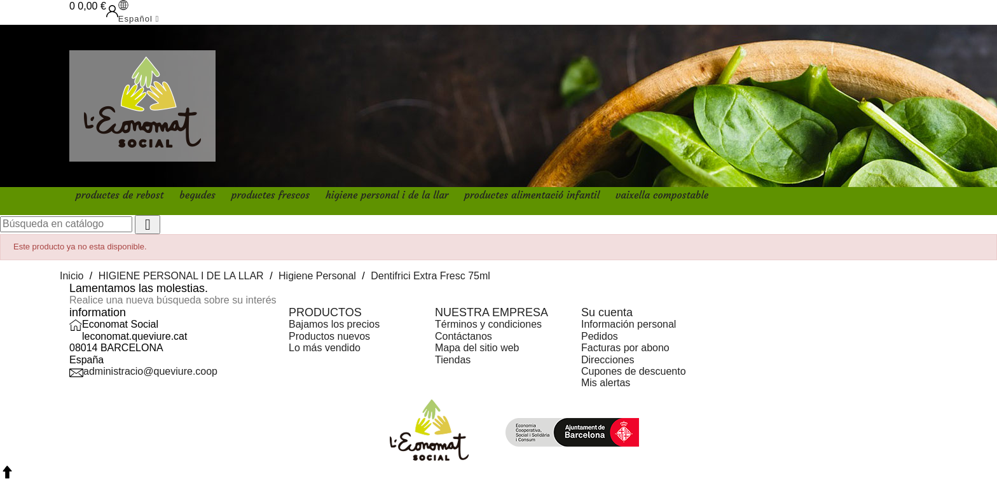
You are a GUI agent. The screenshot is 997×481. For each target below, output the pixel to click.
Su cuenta (607, 312)
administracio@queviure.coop (150, 371)
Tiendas (453, 359)
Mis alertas (605, 382)
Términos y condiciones (488, 324)
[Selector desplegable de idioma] (138, 12)
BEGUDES (197, 194)
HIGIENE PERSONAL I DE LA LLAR (387, 194)
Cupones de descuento (633, 371)
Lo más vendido (325, 347)
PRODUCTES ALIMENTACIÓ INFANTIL (532, 194)
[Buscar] (66, 224)
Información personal (628, 324)
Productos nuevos (329, 336)
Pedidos (599, 336)
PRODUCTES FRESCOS (270, 194)
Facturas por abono (625, 347)
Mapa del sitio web (477, 347)
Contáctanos (463, 336)
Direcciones (608, 359)
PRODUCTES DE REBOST (119, 194)
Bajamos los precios (334, 324)
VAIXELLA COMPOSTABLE (661, 194)
